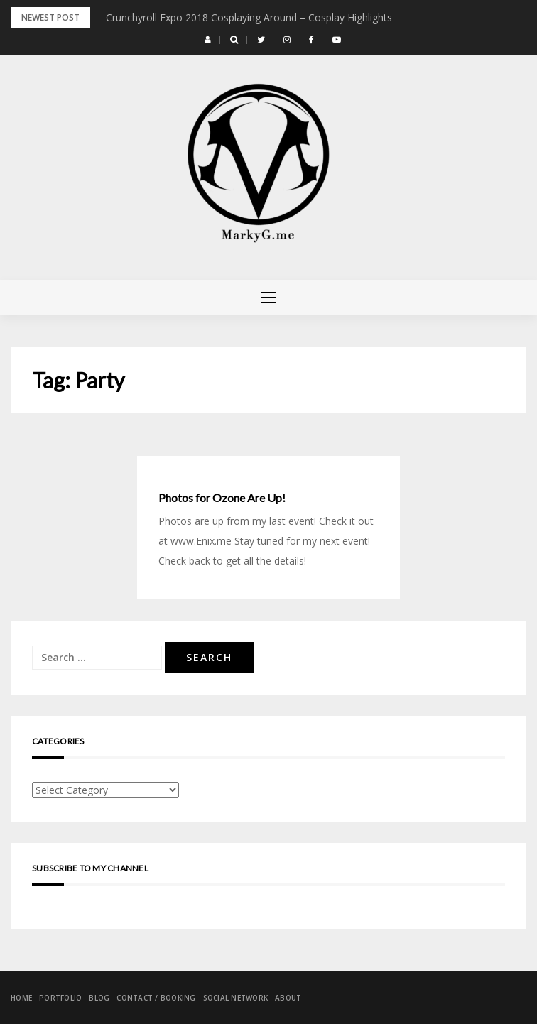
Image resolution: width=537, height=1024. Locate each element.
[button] (207, 40)
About (288, 998)
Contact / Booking (155, 998)
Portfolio (60, 998)
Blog (99, 998)
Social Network (235, 998)
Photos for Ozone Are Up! (222, 497)
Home (21, 998)
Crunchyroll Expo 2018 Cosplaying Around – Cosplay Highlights (249, 17)
